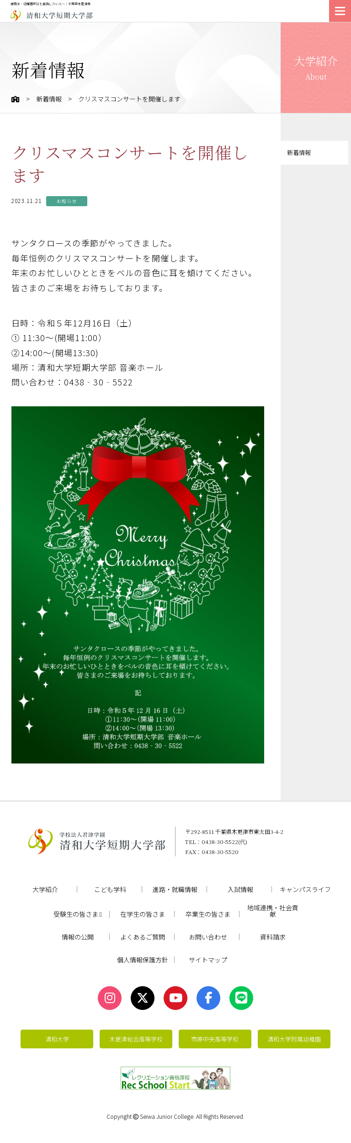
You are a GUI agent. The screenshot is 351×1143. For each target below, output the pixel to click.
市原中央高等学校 (215, 1039)
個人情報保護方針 (142, 959)
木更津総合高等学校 (136, 1039)
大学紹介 (45, 889)
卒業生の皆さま (208, 914)
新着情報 (49, 98)
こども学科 (110, 889)
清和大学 (57, 1039)
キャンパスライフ (305, 889)
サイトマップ (208, 959)
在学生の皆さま (142, 914)
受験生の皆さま (77, 914)
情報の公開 (78, 937)
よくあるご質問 (142, 937)
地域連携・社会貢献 (272, 910)
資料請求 (273, 937)
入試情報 (240, 889)
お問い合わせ (208, 937)
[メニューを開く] (340, 11)
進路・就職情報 (175, 889)
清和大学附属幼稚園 (294, 1039)
